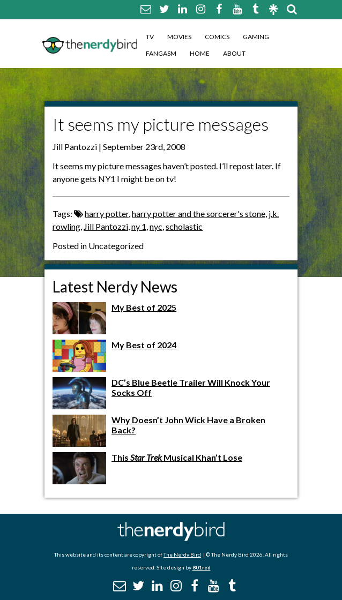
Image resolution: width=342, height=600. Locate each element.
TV (150, 37)
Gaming (256, 37)
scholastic (184, 226)
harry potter (107, 213)
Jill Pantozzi (106, 226)
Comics (217, 37)
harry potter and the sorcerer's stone (198, 213)
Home (200, 53)
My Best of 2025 (143, 307)
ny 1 (138, 226)
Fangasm (161, 53)
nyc (156, 226)
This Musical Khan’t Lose (176, 457)
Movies (179, 37)
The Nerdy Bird (182, 554)
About (234, 53)
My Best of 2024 (143, 345)
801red (201, 567)
